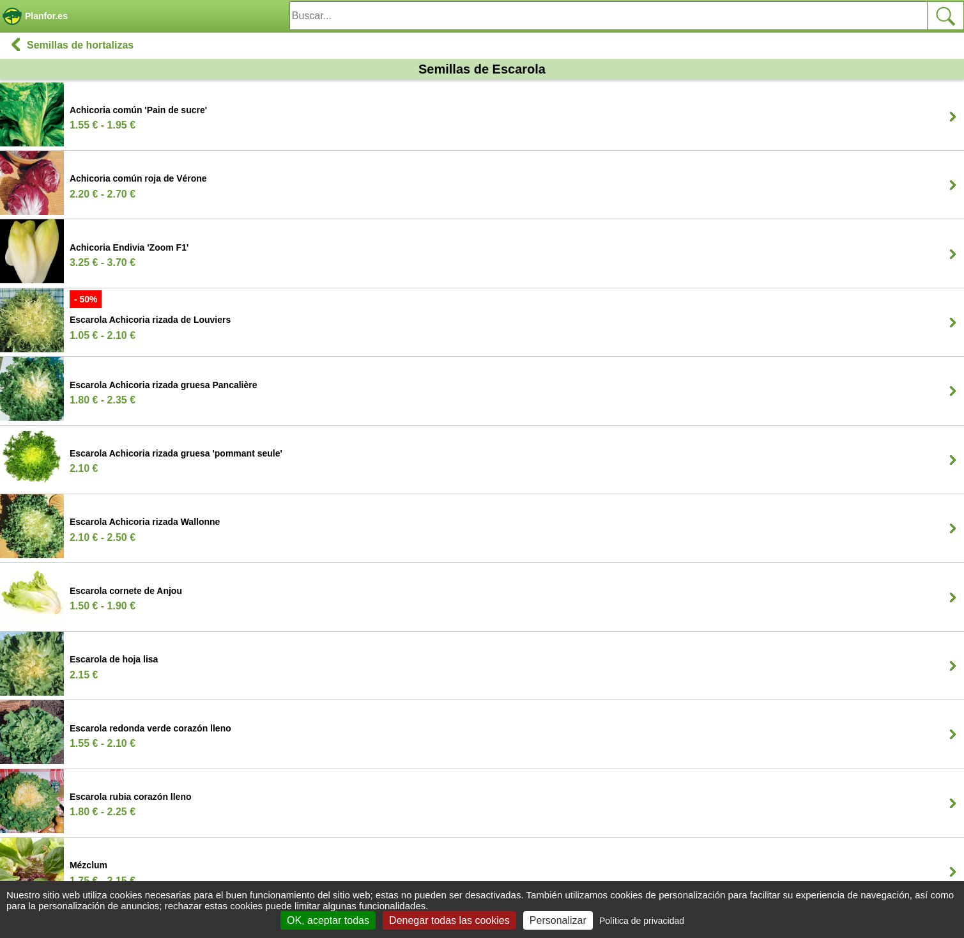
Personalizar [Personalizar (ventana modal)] (558, 920)
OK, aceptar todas (328, 920)
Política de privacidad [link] (641, 921)
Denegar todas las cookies (449, 920)
